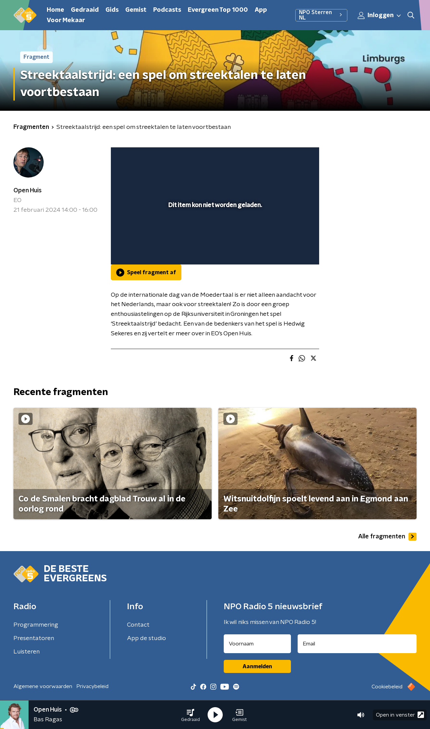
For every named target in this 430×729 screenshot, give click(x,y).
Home (55, 10)
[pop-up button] (289, 249)
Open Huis (27, 191)
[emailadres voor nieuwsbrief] (357, 643)
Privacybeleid (92, 686)
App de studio (146, 638)
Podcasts (167, 10)
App (261, 10)
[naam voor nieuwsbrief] (257, 643)
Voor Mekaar (66, 20)
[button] (190, 715)
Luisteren (26, 652)
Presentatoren (33, 638)
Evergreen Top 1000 (218, 10)
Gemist (135, 10)
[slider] (214, 232)
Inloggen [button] (379, 15)
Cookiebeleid (387, 686)
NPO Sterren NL (321, 15)
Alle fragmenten (387, 537)
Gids (112, 10)
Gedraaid (85, 10)
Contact (138, 625)
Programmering (35, 625)
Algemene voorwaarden (42, 686)
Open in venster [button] (400, 715)
